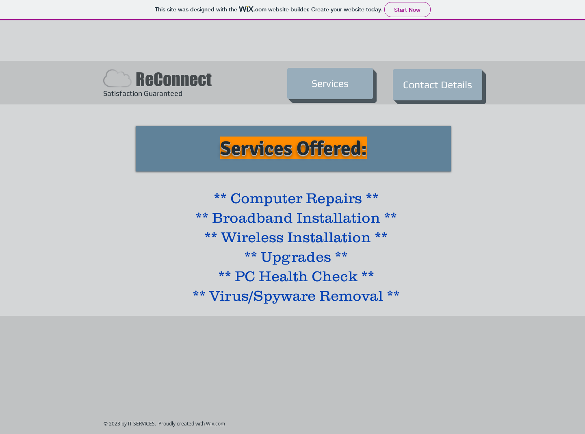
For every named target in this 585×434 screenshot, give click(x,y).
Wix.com (215, 423)
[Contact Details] (437, 84)
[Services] (330, 83)
